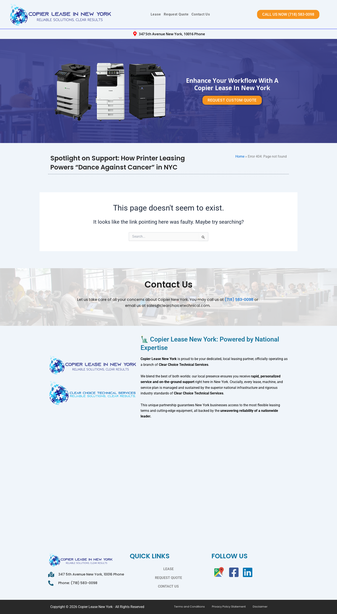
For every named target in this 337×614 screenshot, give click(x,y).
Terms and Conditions (187, 607)
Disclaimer (250, 607)
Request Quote (176, 14)
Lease (156, 14)
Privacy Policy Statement (223, 607)
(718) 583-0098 (239, 296)
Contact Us (200, 14)
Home (239, 156)
